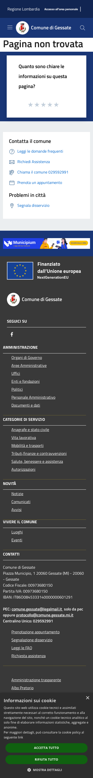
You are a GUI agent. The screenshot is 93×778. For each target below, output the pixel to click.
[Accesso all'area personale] (61, 9)
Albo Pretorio (22, 688)
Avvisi (16, 510)
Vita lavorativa (23, 437)
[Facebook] (12, 334)
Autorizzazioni (23, 469)
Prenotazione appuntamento (35, 632)
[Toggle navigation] (10, 27)
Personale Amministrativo (33, 397)
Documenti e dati (25, 405)
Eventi (16, 540)
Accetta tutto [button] (46, 748)
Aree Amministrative (29, 365)
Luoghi (17, 532)
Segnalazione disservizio (31, 640)
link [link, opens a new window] (20, 737)
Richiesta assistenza (28, 656)
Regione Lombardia (23, 9)
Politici (17, 389)
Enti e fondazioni (25, 381)
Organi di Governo (26, 357)
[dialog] (46, 735)
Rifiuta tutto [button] (46, 759)
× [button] (87, 698)
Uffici (15, 373)
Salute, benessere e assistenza (37, 461)
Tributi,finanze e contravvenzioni (39, 453)
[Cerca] (83, 28)
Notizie (17, 494)
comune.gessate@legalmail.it (37, 609)
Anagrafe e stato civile (30, 429)
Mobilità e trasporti (27, 445)
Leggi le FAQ (21, 648)
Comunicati (21, 502)
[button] (46, 769)
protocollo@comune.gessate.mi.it (44, 615)
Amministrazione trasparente (36, 680)
